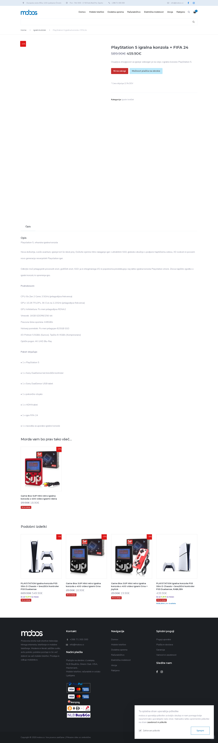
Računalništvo (134, 11)
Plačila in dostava (164, 644)
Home (23, 30)
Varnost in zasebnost (166, 654)
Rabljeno (180, 11)
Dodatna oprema (115, 11)
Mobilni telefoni (96, 11)
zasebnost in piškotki (157, 722)
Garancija (160, 649)
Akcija (170, 11)
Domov (82, 11)
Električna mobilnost (154, 11)
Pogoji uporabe (163, 639)
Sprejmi (200, 730)
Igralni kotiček (39, 30)
